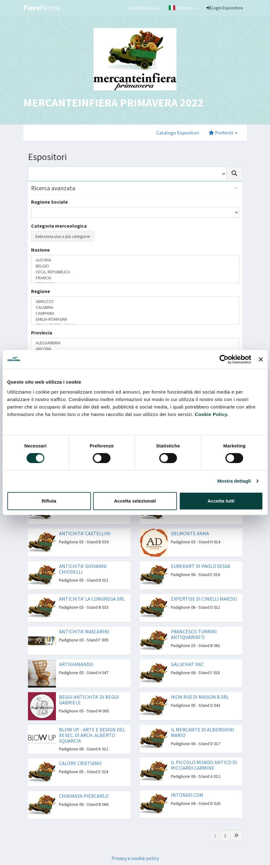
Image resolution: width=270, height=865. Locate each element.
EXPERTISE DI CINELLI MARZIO (204, 599)
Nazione (40, 250)
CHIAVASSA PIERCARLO (84, 796)
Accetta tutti (221, 500)
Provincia (41, 332)
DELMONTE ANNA (190, 533)
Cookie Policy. (211, 414)
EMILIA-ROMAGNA (135, 319)
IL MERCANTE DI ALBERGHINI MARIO (202, 732)
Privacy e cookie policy (135, 858)
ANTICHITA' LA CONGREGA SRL (92, 599)
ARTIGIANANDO (76, 664)
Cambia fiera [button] (143, 8)
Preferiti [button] (222, 133)
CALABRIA (135, 307)
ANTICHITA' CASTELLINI (85, 533)
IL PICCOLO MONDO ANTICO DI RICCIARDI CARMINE (204, 765)
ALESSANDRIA (135, 343)
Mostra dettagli (234, 481)
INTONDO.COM (187, 795)
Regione (40, 291)
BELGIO (135, 266)
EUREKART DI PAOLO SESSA (200, 566)
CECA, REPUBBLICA (135, 272)
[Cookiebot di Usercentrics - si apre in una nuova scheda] (224, 359)
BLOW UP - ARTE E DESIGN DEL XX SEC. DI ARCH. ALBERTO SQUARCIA (92, 735)
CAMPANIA (135, 313)
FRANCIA (135, 278)
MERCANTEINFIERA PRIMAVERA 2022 (113, 103)
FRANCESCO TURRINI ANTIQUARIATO (194, 634)
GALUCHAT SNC (187, 664)
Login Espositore (224, 8)
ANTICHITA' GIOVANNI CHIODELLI (83, 569)
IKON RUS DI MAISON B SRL (200, 697)
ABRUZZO (135, 302)
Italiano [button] (183, 8)
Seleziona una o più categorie (62, 236)
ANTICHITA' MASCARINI (84, 631)
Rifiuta (49, 500)
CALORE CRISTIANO (80, 763)
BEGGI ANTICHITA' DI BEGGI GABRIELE (89, 700)
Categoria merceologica (59, 226)
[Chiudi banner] (261, 359)
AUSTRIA (135, 260)
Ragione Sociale (49, 202)
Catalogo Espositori (177, 133)
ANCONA (135, 349)
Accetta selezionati (135, 500)
